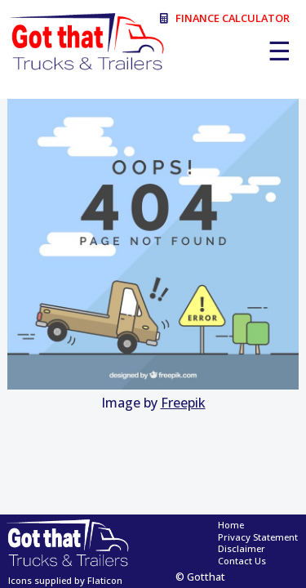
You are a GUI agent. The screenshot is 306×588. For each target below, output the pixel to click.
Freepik (183, 403)
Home (231, 525)
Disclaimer (241, 549)
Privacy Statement (258, 537)
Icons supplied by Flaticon (65, 580)
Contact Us (242, 561)
